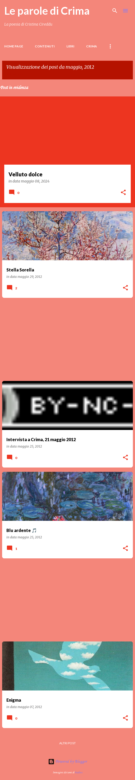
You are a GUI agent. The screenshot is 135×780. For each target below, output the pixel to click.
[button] (123, 193)
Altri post (67, 743)
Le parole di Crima (47, 10)
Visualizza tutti (19, 74)
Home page (13, 46)
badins (78, 772)
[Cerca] (115, 10)
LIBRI (70, 46)
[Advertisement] (67, 339)
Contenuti (45, 46)
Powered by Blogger (67, 761)
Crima (91, 46)
